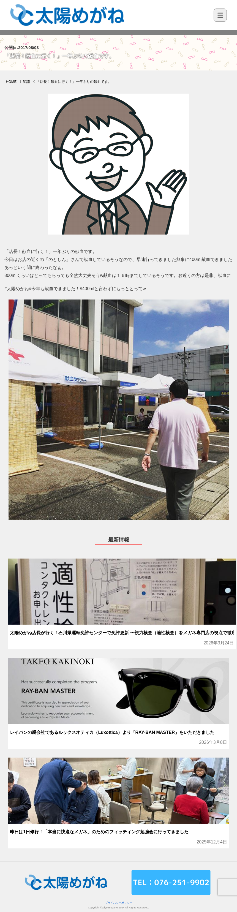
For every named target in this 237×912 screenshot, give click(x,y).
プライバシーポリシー (118, 902)
